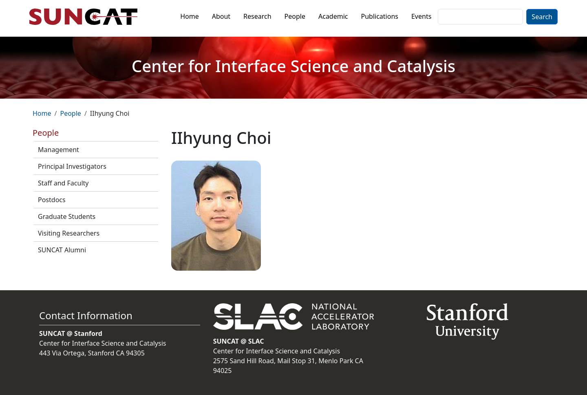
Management (58, 149)
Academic (333, 16)
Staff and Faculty (63, 183)
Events (421, 16)
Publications (379, 16)
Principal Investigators (72, 166)
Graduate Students (66, 216)
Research (257, 16)
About (221, 16)
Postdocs (52, 199)
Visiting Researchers (68, 233)
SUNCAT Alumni (62, 249)
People (295, 16)
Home (189, 16)
